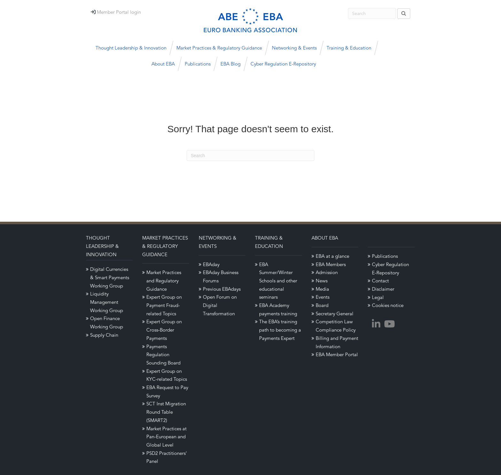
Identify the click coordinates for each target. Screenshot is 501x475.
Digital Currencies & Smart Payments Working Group (109, 277)
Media (322, 289)
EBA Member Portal (337, 354)
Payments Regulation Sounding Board (163, 354)
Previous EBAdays (222, 289)
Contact (380, 281)
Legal (378, 297)
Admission (327, 272)
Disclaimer (383, 289)
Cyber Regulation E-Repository (283, 64)
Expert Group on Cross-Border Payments (164, 329)
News (322, 281)
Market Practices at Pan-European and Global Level (166, 436)
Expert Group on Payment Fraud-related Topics (164, 305)
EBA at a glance (332, 256)
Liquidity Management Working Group (106, 302)
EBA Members (331, 264)
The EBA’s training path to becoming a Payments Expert (280, 329)
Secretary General (334, 313)
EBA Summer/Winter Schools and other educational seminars (278, 280)
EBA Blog (230, 64)
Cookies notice (388, 305)
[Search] (250, 155)
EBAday (211, 264)
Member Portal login (119, 12)
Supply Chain (104, 335)
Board (322, 305)
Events (322, 297)
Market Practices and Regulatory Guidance (163, 280)
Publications (198, 64)
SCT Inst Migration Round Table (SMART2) (166, 412)
